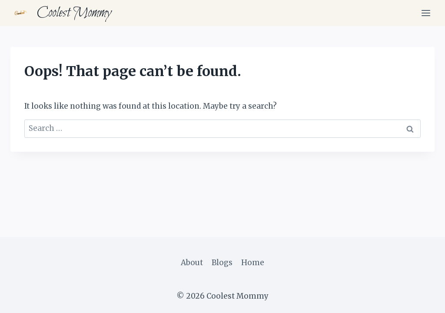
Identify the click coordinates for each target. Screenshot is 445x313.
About (192, 262)
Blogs (222, 262)
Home (252, 262)
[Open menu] (426, 12)
